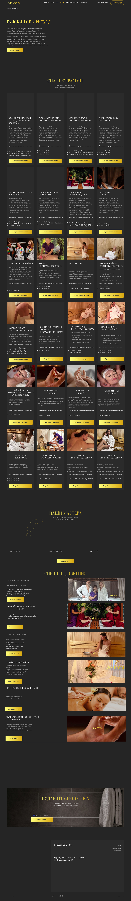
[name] (65, 811)
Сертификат (83, 2)
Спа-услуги (118, 847)
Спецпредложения (72, 2)
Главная (46, 2)
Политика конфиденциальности (13, 896)
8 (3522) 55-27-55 (102, 2)
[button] (15, 50)
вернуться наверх (120, 896)
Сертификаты (117, 850)
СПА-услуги (60, 2)
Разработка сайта (54, 896)
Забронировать (42, 819)
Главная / (9, 8)
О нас (52, 2)
